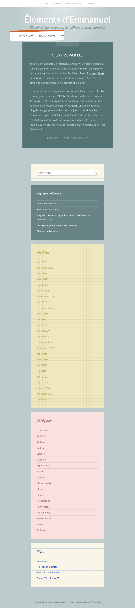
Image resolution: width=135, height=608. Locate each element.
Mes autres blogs (73, 3)
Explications (43, 465)
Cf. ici (58, 115)
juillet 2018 (42, 359)
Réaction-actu (44, 512)
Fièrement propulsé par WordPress (49, 602)
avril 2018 (42, 376)
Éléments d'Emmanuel (67, 19)
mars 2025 (42, 284)
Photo (40, 494)
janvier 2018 (43, 388)
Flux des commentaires (49, 572)
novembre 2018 (45, 342)
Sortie (40, 524)
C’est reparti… (67, 55)
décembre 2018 (45, 336)
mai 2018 (42, 370)
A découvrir (43, 430)
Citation (41, 453)
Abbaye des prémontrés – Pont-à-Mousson (59, 225)
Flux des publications (48, 566)
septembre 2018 (45, 348)
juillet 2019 (42, 313)
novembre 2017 (45, 393)
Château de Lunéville (47, 231)
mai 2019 (42, 319)
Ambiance (42, 442)
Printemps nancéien (47, 203)
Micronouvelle (44, 483)
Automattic (96, 602)
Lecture (40, 477)
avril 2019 (42, 325)
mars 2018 (42, 382)
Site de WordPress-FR (48, 578)
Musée (40, 489)
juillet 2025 (42, 279)
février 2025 (43, 290)
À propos (57, 3)
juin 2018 (42, 365)
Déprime (41, 459)
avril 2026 (42, 262)
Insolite (40, 471)
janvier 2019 (43, 330)
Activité (41, 436)
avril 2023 (42, 302)
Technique (42, 530)
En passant (53, 138)
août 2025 (42, 273)
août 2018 (42, 353)
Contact (90, 3)
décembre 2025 (45, 267)
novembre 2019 (45, 307)
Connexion (42, 560)
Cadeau (41, 447)
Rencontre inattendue (48, 209)
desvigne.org (81, 68)
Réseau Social (44, 518)
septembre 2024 (45, 296)
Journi (73, 105)
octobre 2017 (44, 399)
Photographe (43, 500)
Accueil (44, 3)
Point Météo (43, 506)
